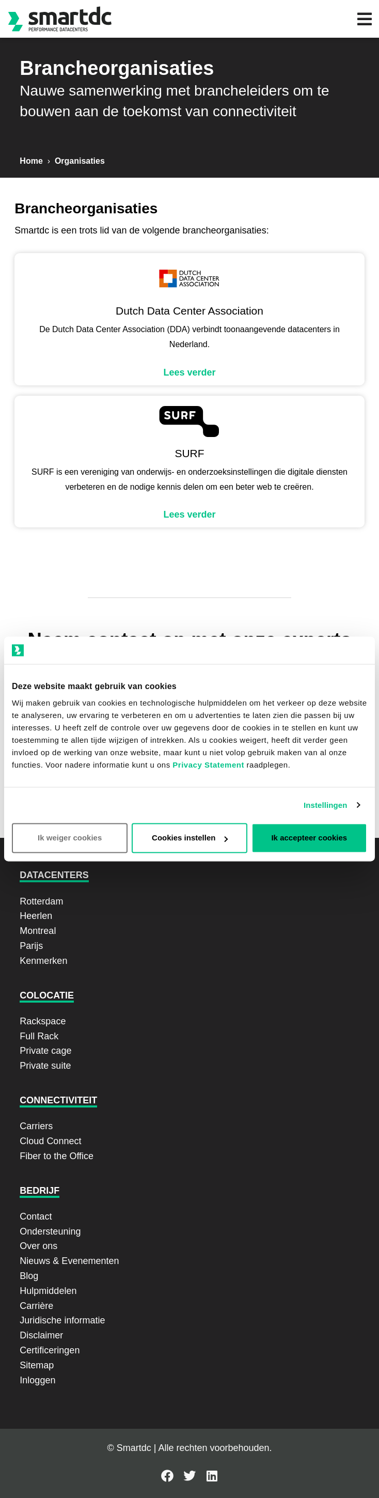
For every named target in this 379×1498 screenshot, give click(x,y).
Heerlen (36, 916)
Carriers (36, 1126)
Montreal (38, 931)
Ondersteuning (50, 1231)
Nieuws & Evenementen (69, 1261)
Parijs (31, 946)
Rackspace (43, 1021)
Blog (29, 1276)
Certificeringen (50, 1350)
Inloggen (37, 1380)
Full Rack (39, 1036)
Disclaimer (41, 1335)
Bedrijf (39, 1190)
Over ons (38, 1246)
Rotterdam (41, 901)
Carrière (36, 1306)
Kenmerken (43, 961)
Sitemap (37, 1365)
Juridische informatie (62, 1320)
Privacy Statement (208, 765)
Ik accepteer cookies (309, 838)
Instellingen (326, 805)
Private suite (45, 1065)
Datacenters (54, 875)
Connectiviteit (58, 1100)
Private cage (45, 1051)
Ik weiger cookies (70, 838)
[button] (364, 19)
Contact (36, 1216)
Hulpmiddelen (48, 1291)
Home (31, 161)
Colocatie (47, 995)
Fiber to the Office (56, 1156)
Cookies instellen (190, 838)
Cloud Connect (50, 1141)
